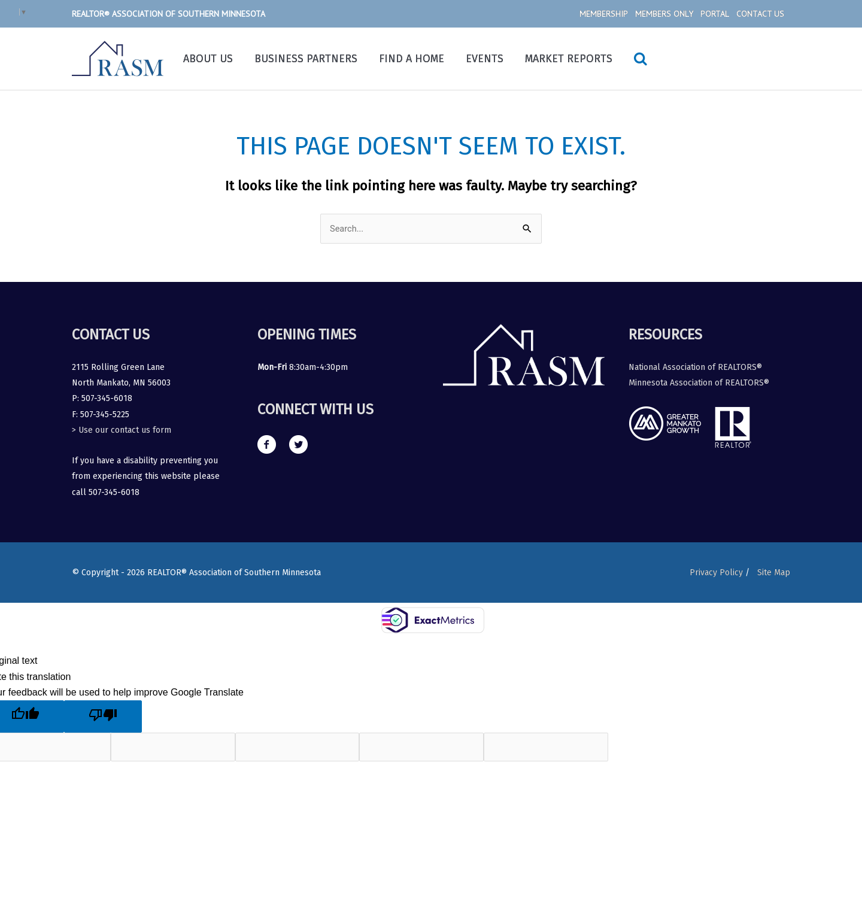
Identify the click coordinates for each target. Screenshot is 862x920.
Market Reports (568, 58)
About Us (208, 58)
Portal (714, 13)
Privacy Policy (713, 572)
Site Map (773, 572)
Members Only (664, 13)
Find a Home (411, 58)
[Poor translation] (103, 717)
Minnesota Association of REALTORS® (699, 383)
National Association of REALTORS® (695, 367)
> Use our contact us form (121, 431)
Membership (603, 13)
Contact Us (760, 13)
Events (484, 58)
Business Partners (305, 58)
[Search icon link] (640, 58)
